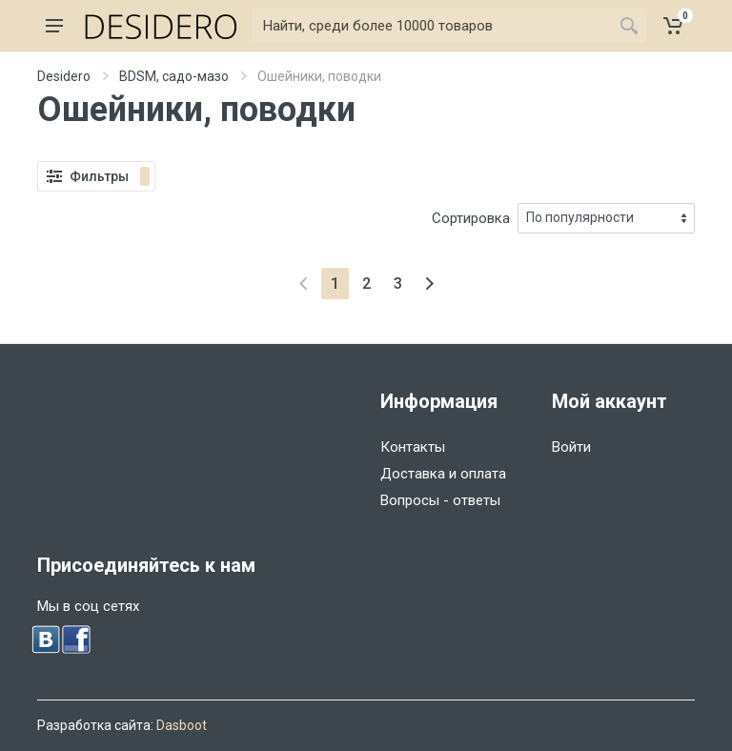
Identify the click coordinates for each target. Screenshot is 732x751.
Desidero (64, 76)
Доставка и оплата (443, 473)
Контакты (412, 447)
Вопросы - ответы (440, 500)
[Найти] (432, 26)
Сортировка (471, 218)
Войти (571, 447)
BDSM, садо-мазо (174, 76)
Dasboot (181, 725)
